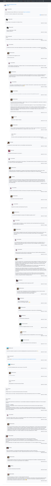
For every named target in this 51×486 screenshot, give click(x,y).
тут (9, 404)
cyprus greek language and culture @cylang (11, 5)
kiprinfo (4, 1)
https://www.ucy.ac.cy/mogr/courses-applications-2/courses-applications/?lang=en (24, 359)
